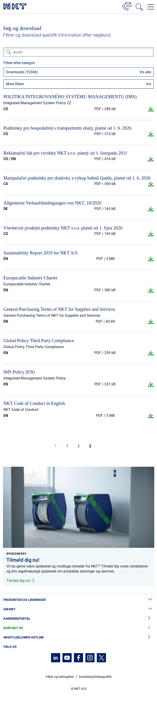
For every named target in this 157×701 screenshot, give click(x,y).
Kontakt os (78, 628)
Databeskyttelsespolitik (95, 677)
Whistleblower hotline (78, 637)
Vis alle (145, 72)
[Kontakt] (127, 5)
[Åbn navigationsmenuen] (151, 7)
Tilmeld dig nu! (20, 580)
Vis (148, 84)
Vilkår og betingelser (60, 677)
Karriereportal (78, 619)
